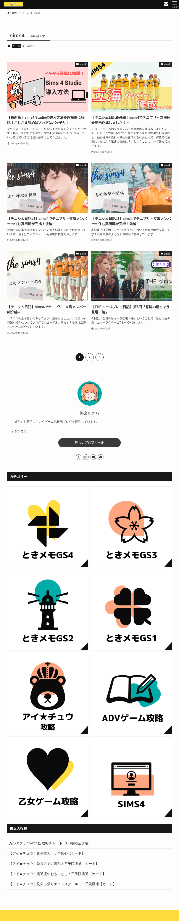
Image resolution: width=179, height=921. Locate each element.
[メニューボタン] (174, 4)
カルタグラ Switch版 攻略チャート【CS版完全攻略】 (50, 843)
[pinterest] (86, 457)
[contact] (100, 457)
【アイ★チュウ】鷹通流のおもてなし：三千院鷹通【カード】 (57, 874)
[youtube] (93, 457)
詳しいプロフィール (89, 442)
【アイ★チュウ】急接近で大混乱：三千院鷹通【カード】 (54, 864)
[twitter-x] (78, 457)
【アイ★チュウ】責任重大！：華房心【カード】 (47, 853)
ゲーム (16, 46)
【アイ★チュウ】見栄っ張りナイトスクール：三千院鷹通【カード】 (62, 884)
